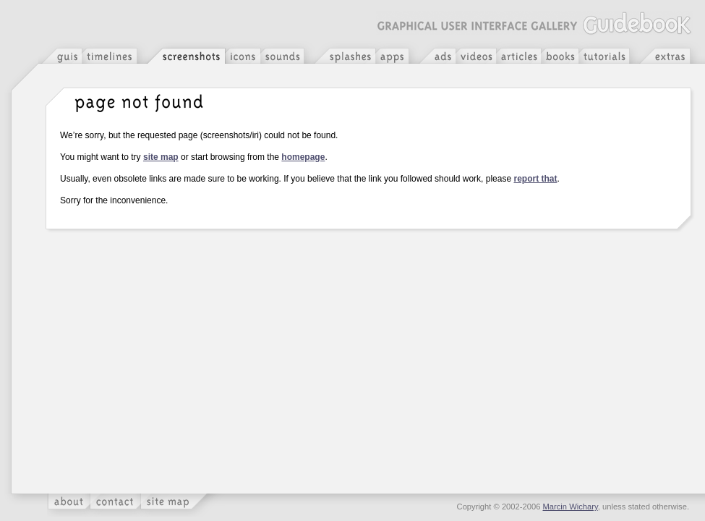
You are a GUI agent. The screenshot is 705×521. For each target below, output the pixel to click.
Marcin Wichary (570, 506)
